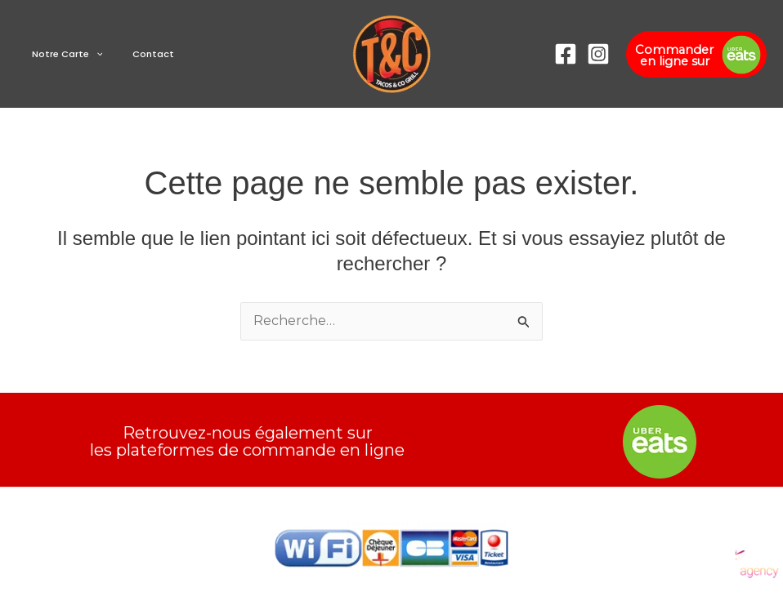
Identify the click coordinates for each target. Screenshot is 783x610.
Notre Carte (60, 53)
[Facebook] (565, 53)
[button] (89, 53)
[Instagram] (598, 53)
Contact (135, 53)
